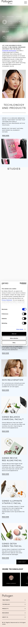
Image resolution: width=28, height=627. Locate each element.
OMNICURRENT (11, 583)
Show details (19, 329)
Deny (14, 342)
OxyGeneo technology (9, 50)
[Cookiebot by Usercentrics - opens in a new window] (20, 283)
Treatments (6, 600)
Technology (6, 604)
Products (5, 608)
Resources (5, 612)
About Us (5, 617)
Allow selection (14, 338)
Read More (5, 31)
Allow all (14, 333)
